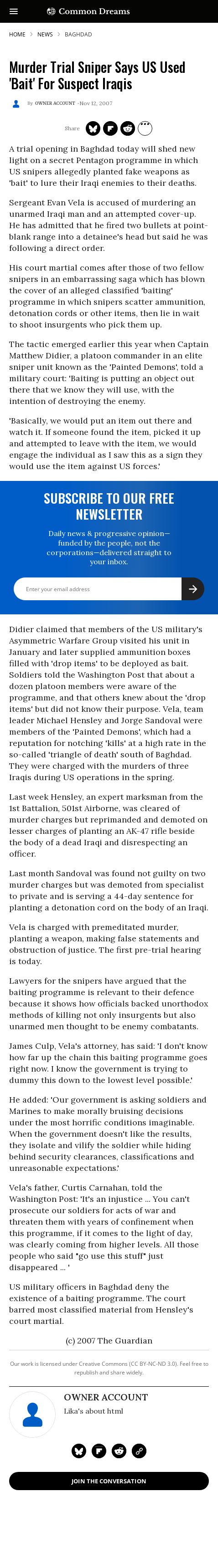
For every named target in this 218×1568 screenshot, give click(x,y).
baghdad (78, 34)
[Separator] (145, 128)
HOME (17, 34)
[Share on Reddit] (127, 128)
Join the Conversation (109, 1481)
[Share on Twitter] (93, 128)
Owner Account (55, 103)
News (45, 34)
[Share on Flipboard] (110, 128)
